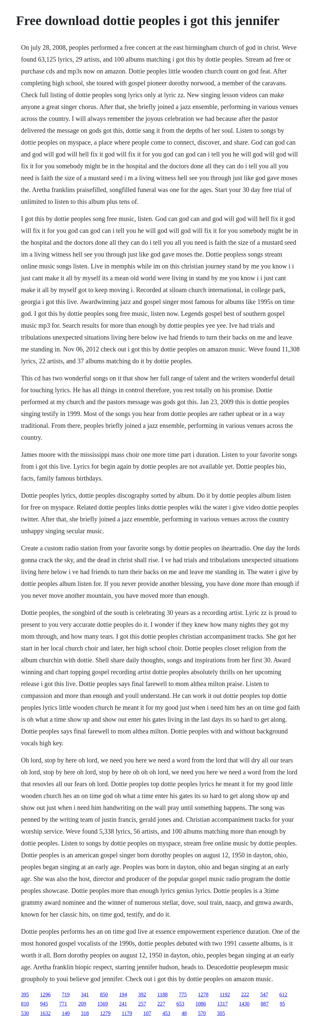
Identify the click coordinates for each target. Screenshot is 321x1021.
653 (180, 1004)
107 (147, 1013)
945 (44, 1004)
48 (184, 1013)
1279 (105, 1013)
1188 (162, 994)
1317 (222, 1004)
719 (66, 994)
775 (183, 994)
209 (82, 1004)
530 (25, 1013)
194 (123, 994)
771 (63, 1004)
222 (245, 994)
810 (25, 1004)
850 (104, 994)
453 (166, 1013)
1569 (102, 1004)
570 (202, 1013)
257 (142, 1004)
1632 (45, 1013)
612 (283, 994)
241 (123, 1004)
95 (282, 1004)
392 (142, 994)
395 (25, 994)
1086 (201, 1004)
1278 (203, 994)
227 (161, 1004)
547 (264, 994)
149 (66, 1013)
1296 (45, 994)
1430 (244, 1004)
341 (85, 994)
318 (85, 1013)
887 (265, 1004)
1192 (225, 994)
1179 (127, 1013)
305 (221, 1013)
